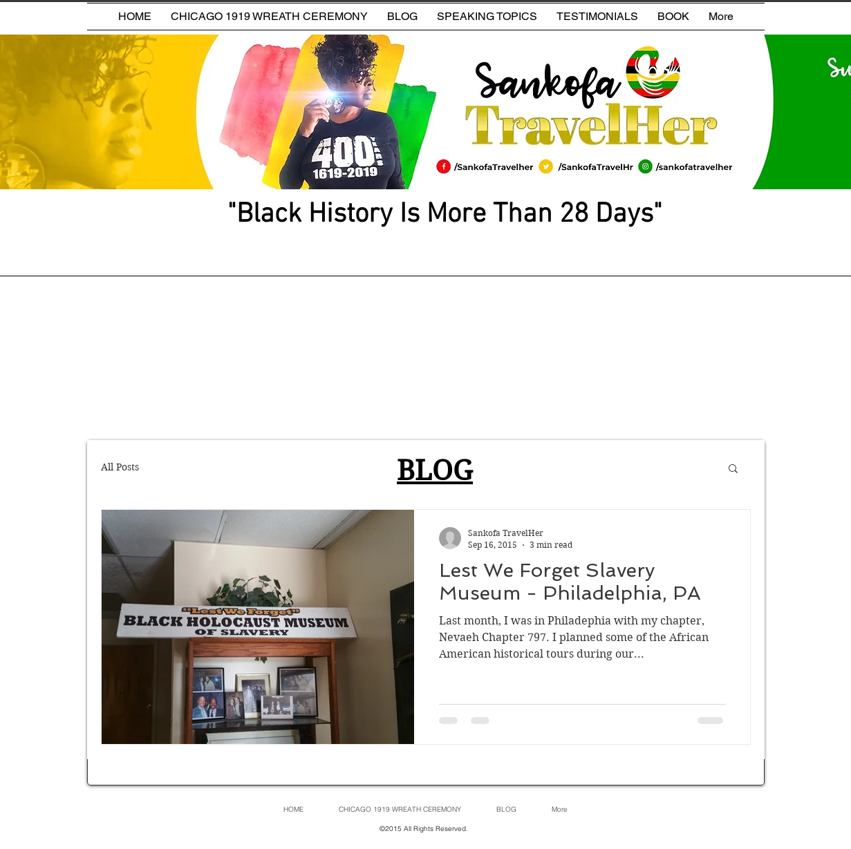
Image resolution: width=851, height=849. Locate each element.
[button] (733, 469)
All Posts (120, 467)
